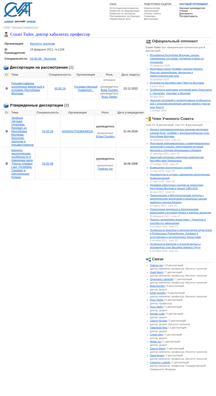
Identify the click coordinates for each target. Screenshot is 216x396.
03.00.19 (60, 88)
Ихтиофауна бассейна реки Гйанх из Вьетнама (177, 82)
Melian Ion (155, 341)
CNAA (113, 4)
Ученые (183, 10)
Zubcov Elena (157, 348)
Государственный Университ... (85, 88)
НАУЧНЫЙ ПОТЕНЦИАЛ (193, 4)
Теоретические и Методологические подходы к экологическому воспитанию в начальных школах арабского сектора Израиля (178, 199)
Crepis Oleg (156, 334)
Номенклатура (152, 8)
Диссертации (151, 18)
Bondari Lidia (157, 313)
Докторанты (186, 13)
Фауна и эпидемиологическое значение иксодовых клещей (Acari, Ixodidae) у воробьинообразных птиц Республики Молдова (179, 133)
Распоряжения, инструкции (125, 16)
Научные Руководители (25, 27)
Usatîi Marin (156, 272)
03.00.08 (47, 163)
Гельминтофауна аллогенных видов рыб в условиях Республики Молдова (27, 88)
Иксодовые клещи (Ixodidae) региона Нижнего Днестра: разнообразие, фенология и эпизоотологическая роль (176, 72)
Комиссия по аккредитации (124, 10)
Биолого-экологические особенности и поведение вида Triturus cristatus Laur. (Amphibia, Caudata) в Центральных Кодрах (22, 163)
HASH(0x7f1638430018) (77, 131)
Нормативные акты (120, 18)
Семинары (150, 16)
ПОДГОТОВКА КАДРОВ (157, 4)
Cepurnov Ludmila (160, 362)
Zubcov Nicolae (158, 320)
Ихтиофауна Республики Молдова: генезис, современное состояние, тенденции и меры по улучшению (177, 58)
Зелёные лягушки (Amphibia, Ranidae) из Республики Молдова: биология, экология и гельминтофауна (22, 131)
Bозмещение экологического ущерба (171, 167)
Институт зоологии (42, 43)
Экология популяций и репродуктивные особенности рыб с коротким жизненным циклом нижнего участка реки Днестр (180, 104)
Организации (151, 10)
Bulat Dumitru (109, 90)
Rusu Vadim (156, 306)
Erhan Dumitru (105, 136)
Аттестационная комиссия (124, 8)
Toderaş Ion (105, 168)
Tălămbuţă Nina (159, 327)
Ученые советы (152, 13)
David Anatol (157, 355)
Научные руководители (192, 8)
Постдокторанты (188, 16)
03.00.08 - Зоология (43, 58)
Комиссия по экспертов (122, 13)
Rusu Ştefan (109, 96)
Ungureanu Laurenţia (161, 279)
